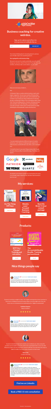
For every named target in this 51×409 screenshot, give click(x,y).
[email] (19, 46)
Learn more (10, 210)
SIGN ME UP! (35, 46)
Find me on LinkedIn (25, 383)
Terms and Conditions (28, 406)
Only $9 (16, 258)
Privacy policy (22, 406)
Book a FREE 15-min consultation (25, 392)
